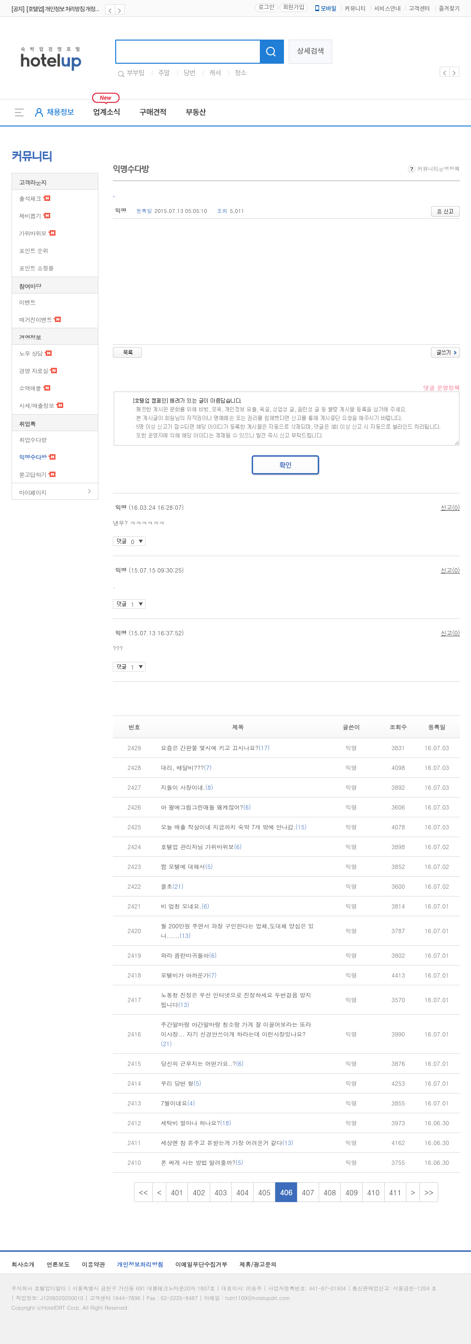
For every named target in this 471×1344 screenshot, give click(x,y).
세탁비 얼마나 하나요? (196, 1123)
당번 (189, 73)
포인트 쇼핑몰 (36, 268)
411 (395, 1192)
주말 (164, 73)
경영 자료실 (33, 370)
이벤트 (27, 302)
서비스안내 (387, 9)
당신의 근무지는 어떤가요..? (202, 1063)
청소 (240, 73)
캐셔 (215, 73)
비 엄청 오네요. (185, 906)
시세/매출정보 (36, 405)
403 (221, 1192)
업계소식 (106, 112)
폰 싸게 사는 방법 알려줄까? (202, 1162)
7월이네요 (178, 1103)
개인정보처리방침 (140, 1264)
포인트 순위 (33, 250)
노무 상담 (31, 353)
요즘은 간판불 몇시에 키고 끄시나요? (215, 747)
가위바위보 (33, 233)
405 (264, 1192)
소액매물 (30, 388)
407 (308, 1192)
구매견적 (152, 112)
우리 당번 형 (181, 1083)
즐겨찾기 (449, 9)
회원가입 (293, 7)
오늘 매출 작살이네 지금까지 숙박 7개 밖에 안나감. (234, 827)
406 (286, 1192)
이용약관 (93, 1264)
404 (242, 1192)
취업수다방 (33, 439)
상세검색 (310, 51)
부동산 (196, 112)
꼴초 (172, 886)
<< (143, 1192)
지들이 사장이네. (187, 787)
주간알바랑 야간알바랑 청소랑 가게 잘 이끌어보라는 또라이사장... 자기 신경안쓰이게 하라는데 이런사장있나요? (236, 1034)
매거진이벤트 (35, 319)
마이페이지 (33, 492)
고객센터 (419, 9)
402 (198, 1192)
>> (428, 1192)
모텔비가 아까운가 (189, 975)
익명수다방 (33, 457)
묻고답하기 (33, 474)
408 (329, 1192)
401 (177, 1192)
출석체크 (30, 198)
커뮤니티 (355, 9)
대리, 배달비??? (186, 767)
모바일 (324, 8)
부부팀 (135, 73)
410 (373, 1192)
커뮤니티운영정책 (434, 168)
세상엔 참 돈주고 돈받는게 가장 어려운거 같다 (227, 1142)
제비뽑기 (30, 215)
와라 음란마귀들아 (189, 955)
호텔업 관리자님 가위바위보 (201, 846)
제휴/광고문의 (258, 1264)
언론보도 (58, 1264)
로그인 (266, 7)
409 (351, 1192)
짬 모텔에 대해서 (187, 866)
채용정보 (60, 112)
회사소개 (23, 1264)
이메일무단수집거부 (201, 1264)
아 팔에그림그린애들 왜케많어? (206, 807)
